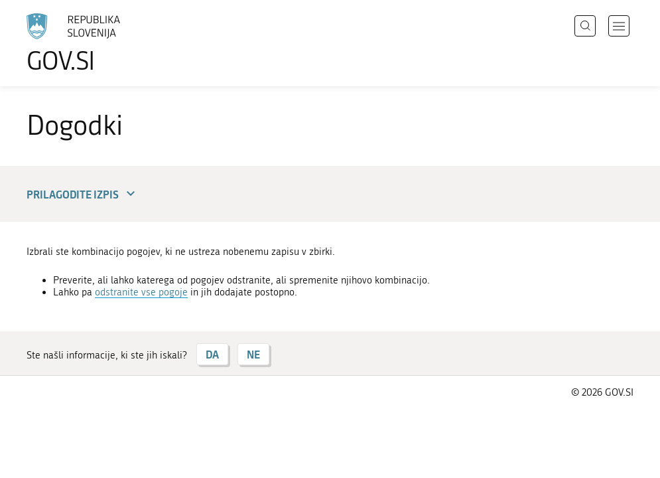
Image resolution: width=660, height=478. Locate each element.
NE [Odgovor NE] (253, 354)
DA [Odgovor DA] (212, 354)
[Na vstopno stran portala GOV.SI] (93, 43)
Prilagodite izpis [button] (83, 194)
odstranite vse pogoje (141, 292)
